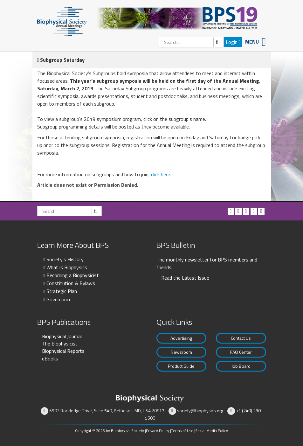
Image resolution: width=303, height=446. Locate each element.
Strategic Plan (61, 291)
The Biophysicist (60, 343)
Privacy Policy (157, 431)
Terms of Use (182, 431)
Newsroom (181, 352)
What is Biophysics (66, 267)
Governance (59, 299)
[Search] (191, 42)
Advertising (181, 338)
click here (160, 174)
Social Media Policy (211, 431)
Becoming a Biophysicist (72, 275)
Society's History (65, 259)
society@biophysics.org (200, 410)
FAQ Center (241, 352)
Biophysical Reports (63, 351)
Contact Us (241, 338)
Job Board (241, 366)
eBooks (50, 358)
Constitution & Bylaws (70, 283)
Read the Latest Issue (185, 278)
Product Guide (181, 366)
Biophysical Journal (62, 336)
